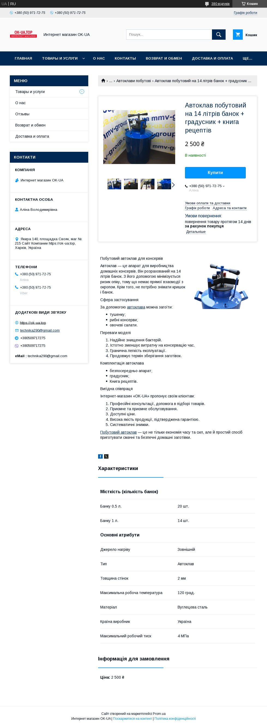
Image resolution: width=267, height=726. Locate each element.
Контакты (125, 58)
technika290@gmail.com (40, 330)
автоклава (136, 307)
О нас (99, 58)
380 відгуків (220, 4)
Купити (215, 172)
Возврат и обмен (164, 58)
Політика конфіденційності (175, 719)
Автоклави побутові (133, 81)
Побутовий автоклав (118, 432)
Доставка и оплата (212, 58)
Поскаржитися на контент (132, 719)
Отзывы (22, 114)
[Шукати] (219, 34)
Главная (23, 58)
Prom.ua (159, 714)
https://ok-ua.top (33, 322)
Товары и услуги (60, 58)
